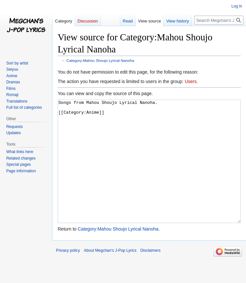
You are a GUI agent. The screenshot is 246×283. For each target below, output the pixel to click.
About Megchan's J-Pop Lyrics (110, 275)
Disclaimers (150, 275)
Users (191, 81)
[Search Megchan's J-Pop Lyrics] (218, 20)
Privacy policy (68, 275)
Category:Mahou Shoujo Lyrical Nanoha (100, 60)
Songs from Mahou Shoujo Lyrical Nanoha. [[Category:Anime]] (149, 174)
